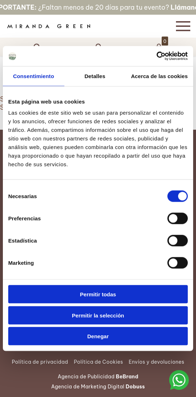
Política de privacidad (40, 362)
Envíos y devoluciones (156, 362)
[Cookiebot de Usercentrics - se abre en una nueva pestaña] (156, 56)
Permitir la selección (98, 315)
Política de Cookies (98, 362)
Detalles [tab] (94, 76)
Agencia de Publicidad (98, 376)
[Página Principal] (85, 26)
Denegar (98, 336)
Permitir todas (98, 294)
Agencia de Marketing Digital (98, 386)
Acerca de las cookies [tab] (159, 76)
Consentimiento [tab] (33, 76)
